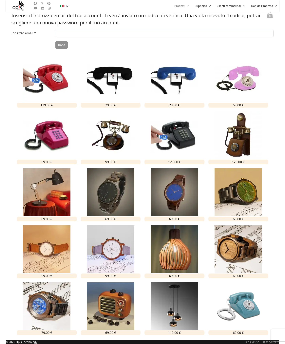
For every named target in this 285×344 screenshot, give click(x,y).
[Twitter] (42, 3)
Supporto (201, 6)
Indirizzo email (23, 33)
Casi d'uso (252, 342)
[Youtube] (35, 8)
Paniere (270, 16)
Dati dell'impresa (262, 6)
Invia (61, 45)
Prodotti (179, 6)
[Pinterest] (48, 3)
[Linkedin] (42, 8)
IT (64, 6)
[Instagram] (49, 8)
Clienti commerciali (229, 6)
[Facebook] (35, 3)
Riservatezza (271, 342)
